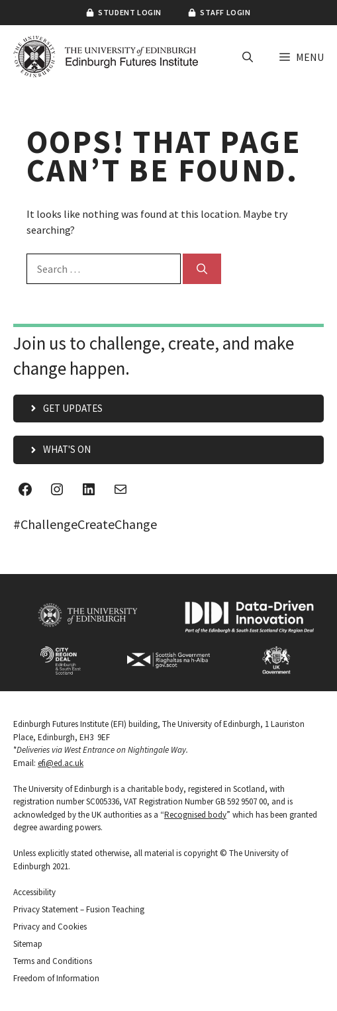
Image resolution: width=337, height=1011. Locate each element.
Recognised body (195, 814)
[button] (247, 57)
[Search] (202, 269)
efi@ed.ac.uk (60, 763)
